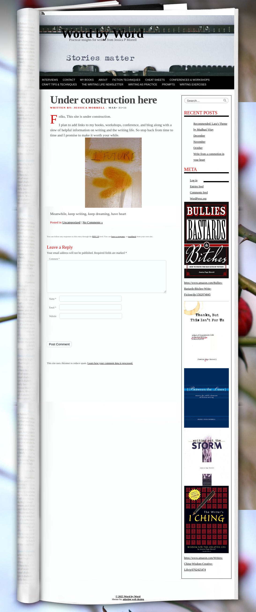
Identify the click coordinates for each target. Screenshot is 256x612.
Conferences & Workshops (190, 79)
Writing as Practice (142, 84)
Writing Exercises (193, 84)
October (198, 147)
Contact (69, 79)
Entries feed (197, 186)
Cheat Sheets (155, 79)
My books (87, 79)
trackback (132, 236)
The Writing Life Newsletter (102, 84)
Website (52, 322)
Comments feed (199, 192)
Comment (54, 259)
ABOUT (103, 79)
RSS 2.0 (95, 236)
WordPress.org (198, 198)
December (199, 135)
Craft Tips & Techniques (59, 84)
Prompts (168, 84)
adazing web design (133, 599)
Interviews (50, 79)
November (199, 141)
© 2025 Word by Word (127, 596)
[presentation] (79, 335)
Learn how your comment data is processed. (110, 368)
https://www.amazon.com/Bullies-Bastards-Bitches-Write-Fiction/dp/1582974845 (203, 288)
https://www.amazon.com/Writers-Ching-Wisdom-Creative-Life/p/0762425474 (203, 563)
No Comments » (92, 222)
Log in (193, 180)
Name (52, 304)
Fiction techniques (126, 79)
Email (52, 313)
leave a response (118, 236)
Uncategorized (71, 222)
